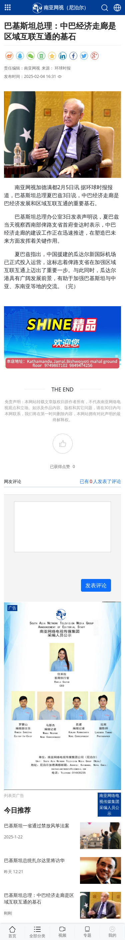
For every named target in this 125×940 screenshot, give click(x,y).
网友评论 (12, 481)
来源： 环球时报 (56, 68)
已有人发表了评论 (100, 481)
